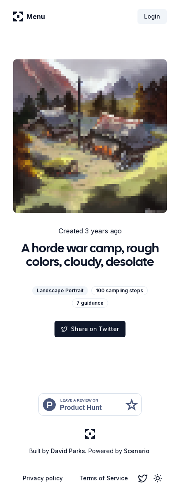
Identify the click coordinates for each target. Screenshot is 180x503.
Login (152, 16)
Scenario (136, 450)
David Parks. (69, 450)
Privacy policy (43, 478)
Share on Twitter (90, 328)
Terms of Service (103, 478)
